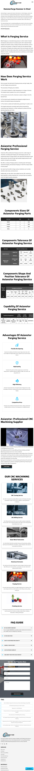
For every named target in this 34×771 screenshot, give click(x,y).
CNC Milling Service (17, 518)
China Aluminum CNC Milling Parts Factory (17, 714)
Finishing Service (17, 606)
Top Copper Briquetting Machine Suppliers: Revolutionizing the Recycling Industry (17, 718)
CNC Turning (3, 749)
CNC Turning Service (17, 495)
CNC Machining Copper (4, 768)
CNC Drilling (2, 754)
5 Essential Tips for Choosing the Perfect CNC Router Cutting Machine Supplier (17, 711)
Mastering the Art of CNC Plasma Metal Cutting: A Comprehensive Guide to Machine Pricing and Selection (17, 722)
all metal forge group (5, 28)
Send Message (17, 694)
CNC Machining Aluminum (5, 770)
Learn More (6, 466)
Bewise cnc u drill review (17, 708)
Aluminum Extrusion (17, 562)
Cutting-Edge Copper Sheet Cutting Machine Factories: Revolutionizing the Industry (17, 726)
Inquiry (29, 768)
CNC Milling (2, 751)
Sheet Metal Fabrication (17, 540)
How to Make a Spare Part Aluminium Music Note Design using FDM (17, 703)
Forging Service (17, 584)
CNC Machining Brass (4, 766)
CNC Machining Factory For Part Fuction (16, 705)
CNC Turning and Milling (4, 752)
